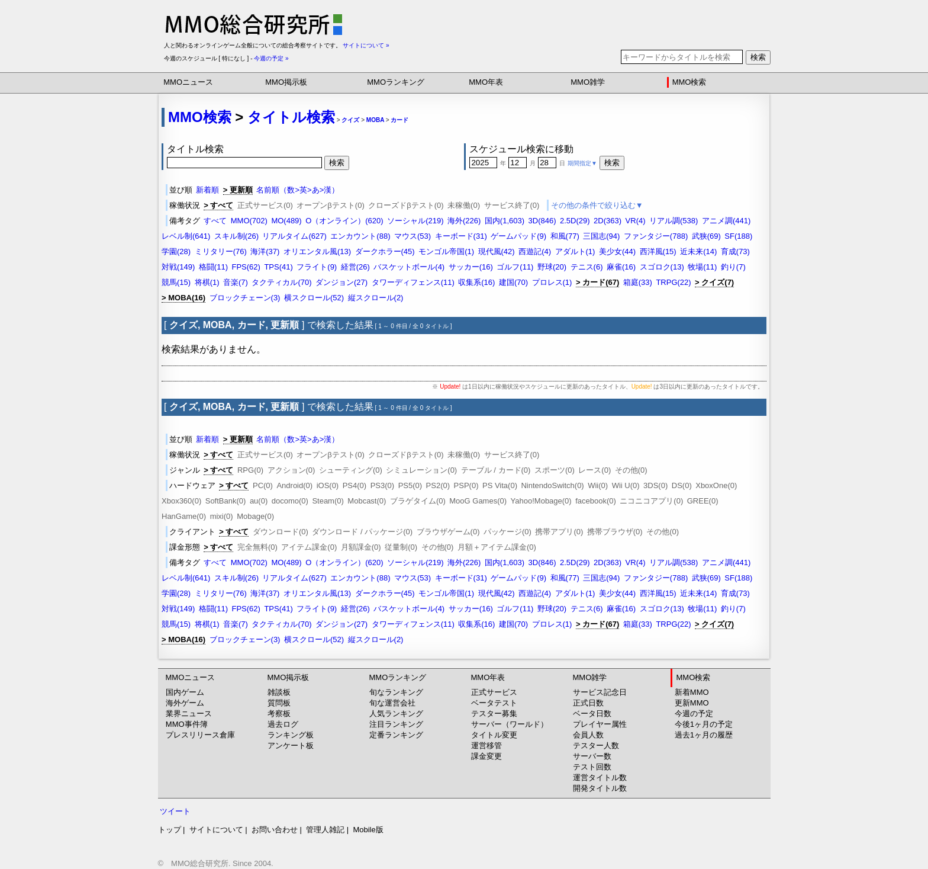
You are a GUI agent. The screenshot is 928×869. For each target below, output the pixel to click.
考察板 (279, 713)
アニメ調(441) (726, 220)
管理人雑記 (325, 829)
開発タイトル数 (600, 788)
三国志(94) (601, 236)
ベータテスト (494, 702)
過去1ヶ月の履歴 (704, 734)
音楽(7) (235, 282)
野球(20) (551, 266)
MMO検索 (689, 82)
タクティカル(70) (281, 282)
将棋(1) (207, 282)
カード (399, 120)
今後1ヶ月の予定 (704, 724)
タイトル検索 (291, 117)
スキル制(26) (236, 236)
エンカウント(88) (360, 236)
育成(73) (735, 251)
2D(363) (607, 220)
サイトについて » (366, 45)
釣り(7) (733, 266)
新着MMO (692, 692)
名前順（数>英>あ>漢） (297, 189)
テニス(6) (587, 266)
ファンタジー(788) (656, 236)
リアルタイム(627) (294, 236)
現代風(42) (496, 251)
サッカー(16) (471, 266)
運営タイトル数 (600, 777)
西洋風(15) (658, 251)
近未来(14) (698, 251)
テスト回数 (592, 766)
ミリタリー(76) (221, 251)
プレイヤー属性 (600, 724)
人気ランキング (396, 713)
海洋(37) (264, 251)
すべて (215, 220)
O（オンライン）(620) (344, 220)
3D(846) (542, 220)
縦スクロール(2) (376, 297)
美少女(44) (617, 251)
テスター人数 (596, 745)
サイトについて (216, 829)
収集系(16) (476, 282)
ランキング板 (291, 734)
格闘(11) (213, 266)
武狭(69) (706, 236)
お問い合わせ (275, 829)
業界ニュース (189, 713)
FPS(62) (245, 266)
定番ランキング (396, 734)
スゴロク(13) (662, 266)
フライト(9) (317, 266)
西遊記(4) (534, 251)
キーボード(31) (461, 236)
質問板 (279, 702)
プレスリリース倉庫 (200, 734)
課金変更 (486, 756)
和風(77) (564, 236)
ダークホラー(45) (385, 251)
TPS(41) (278, 266)
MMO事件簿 (187, 724)
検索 (758, 57)
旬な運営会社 (392, 702)
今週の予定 (694, 713)
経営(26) (355, 266)
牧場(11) (702, 266)
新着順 (207, 189)
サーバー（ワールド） (509, 724)
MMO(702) (249, 220)
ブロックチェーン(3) (245, 297)
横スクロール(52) (314, 297)
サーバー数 (592, 756)
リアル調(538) (673, 220)
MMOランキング (395, 82)
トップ (169, 829)
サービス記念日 (600, 692)
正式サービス (494, 692)
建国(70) (513, 282)
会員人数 (588, 734)
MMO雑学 (588, 82)
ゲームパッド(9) (518, 236)
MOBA (375, 120)
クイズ (350, 120)
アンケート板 (291, 745)
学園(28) (176, 251)
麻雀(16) (621, 266)
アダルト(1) (575, 251)
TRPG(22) (673, 282)
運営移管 (486, 745)
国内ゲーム (185, 692)
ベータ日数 (592, 713)
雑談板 (279, 692)
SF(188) (738, 236)
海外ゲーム (185, 702)
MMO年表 (486, 82)
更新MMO (692, 702)
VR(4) (636, 220)
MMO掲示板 (286, 82)
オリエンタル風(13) (317, 251)
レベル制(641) (186, 236)
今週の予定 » (271, 58)
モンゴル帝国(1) (446, 251)
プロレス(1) (552, 282)
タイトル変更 (494, 734)
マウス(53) (412, 236)
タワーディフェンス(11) (413, 282)
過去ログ (283, 724)
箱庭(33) (637, 282)
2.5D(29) (575, 220)
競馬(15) (176, 282)
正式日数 (588, 702)
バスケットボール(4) (408, 266)
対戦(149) (178, 266)
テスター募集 (494, 713)
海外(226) (464, 220)
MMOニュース (188, 82)
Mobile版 (368, 829)
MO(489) (286, 220)
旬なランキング (396, 692)
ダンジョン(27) (341, 282)
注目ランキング (396, 724)
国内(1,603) (504, 220)
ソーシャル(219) (415, 220)
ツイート (175, 811)
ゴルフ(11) (515, 266)
